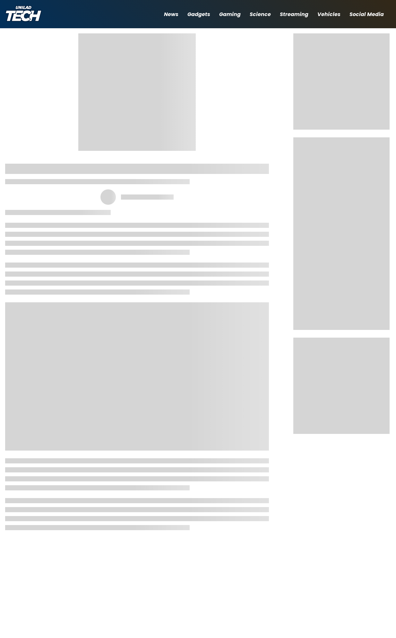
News (171, 14)
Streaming (294, 14)
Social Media (366, 14)
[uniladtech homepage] (23, 14)
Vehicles (328, 14)
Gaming (230, 14)
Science (260, 14)
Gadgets (198, 14)
